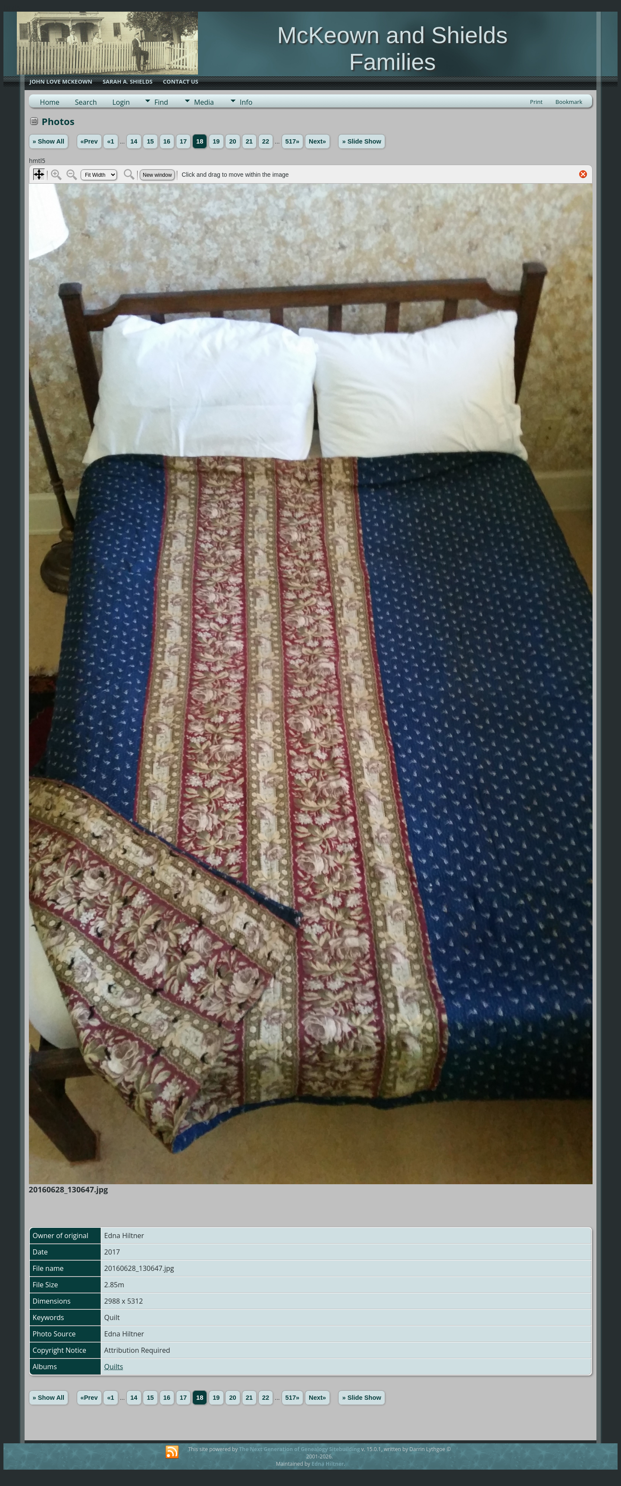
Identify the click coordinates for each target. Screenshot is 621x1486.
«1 (110, 141)
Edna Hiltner (327, 1463)
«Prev (89, 141)
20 (232, 141)
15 (150, 141)
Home (50, 102)
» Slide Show (361, 141)
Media (204, 102)
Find (161, 102)
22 (265, 141)
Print (536, 102)
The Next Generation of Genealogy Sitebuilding (299, 1449)
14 (133, 141)
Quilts (113, 1366)
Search (86, 102)
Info (246, 102)
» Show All (49, 141)
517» (292, 141)
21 (249, 141)
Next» (317, 141)
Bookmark (568, 102)
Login (121, 102)
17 (183, 141)
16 (166, 141)
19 (216, 141)
